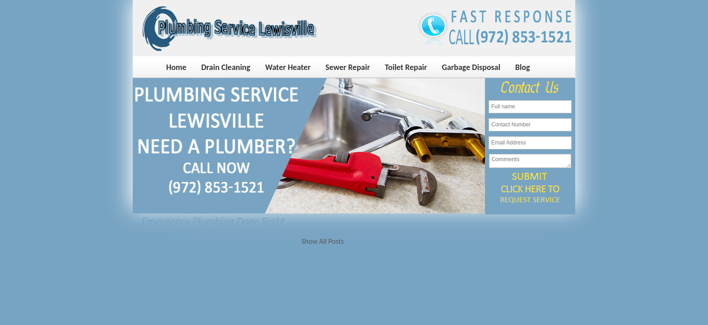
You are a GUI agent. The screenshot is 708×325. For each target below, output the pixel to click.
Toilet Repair (406, 67)
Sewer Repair (348, 67)
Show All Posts (323, 241)
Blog (522, 67)
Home (176, 67)
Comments (530, 161)
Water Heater (288, 67)
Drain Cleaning (226, 67)
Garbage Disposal (471, 67)
